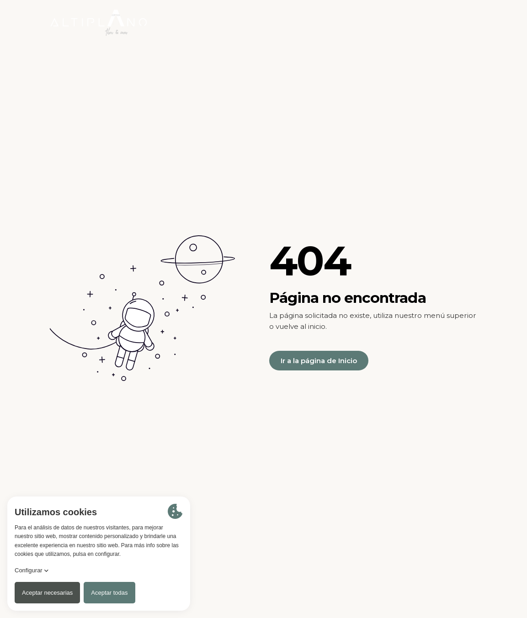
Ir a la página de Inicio (319, 360)
